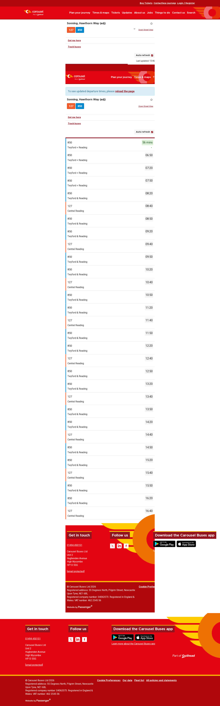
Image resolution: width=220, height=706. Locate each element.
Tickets (115, 13)
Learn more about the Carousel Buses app (175, 550)
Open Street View (145, 30)
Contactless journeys (165, 3)
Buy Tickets (146, 3)
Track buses (74, 47)
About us (139, 13)
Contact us (178, 13)
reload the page (124, 91)
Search (191, 13)
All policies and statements (203, 587)
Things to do (162, 13)
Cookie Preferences (150, 587)
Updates (127, 13)
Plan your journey (79, 13)
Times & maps (100, 13)
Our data (169, 587)
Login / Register (186, 3)
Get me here (74, 41)
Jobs (150, 13)
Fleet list (181, 587)
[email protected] (75, 572)
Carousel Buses (33, 13)
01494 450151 (74, 545)
